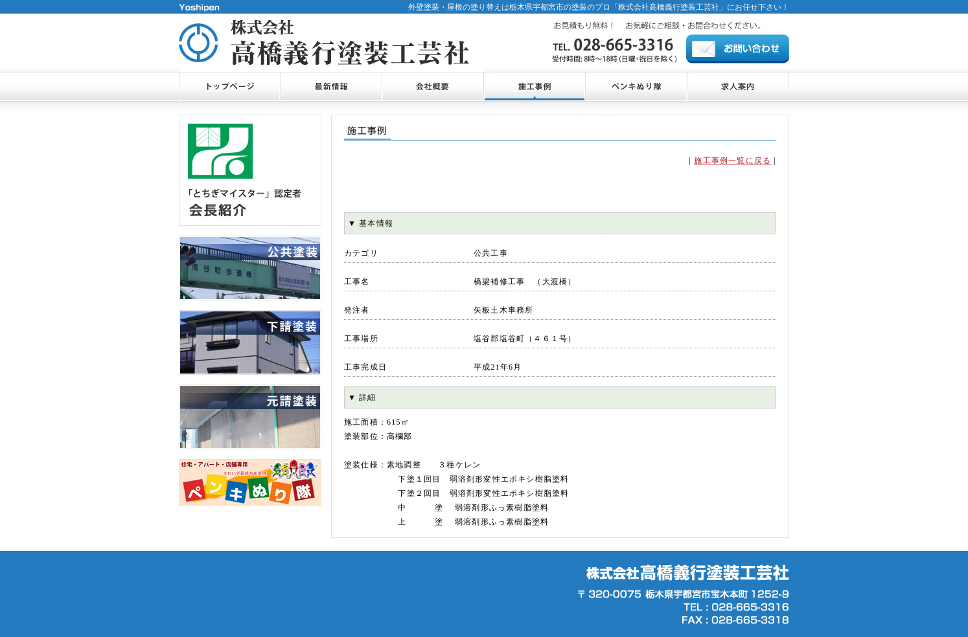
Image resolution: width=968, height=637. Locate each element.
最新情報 (331, 87)
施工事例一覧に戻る (732, 160)
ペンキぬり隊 (636, 87)
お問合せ (737, 48)
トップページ (229, 87)
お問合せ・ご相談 (738, 87)
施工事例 (534, 87)
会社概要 (432, 87)
